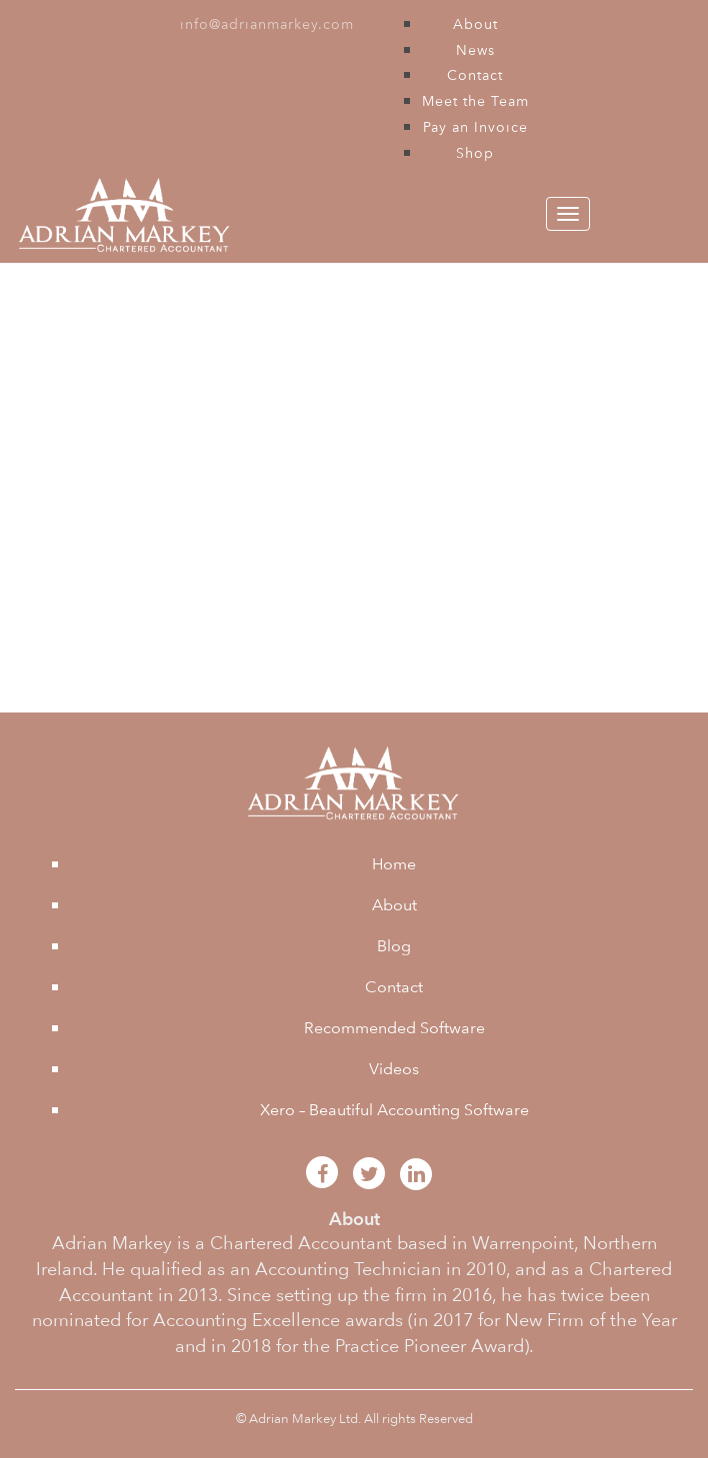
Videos (394, 1068)
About (475, 24)
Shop (475, 153)
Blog (394, 945)
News (475, 50)
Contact (475, 75)
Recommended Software (394, 1027)
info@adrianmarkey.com (267, 24)
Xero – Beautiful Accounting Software (394, 1109)
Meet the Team (475, 101)
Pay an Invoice (475, 127)
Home (394, 863)
